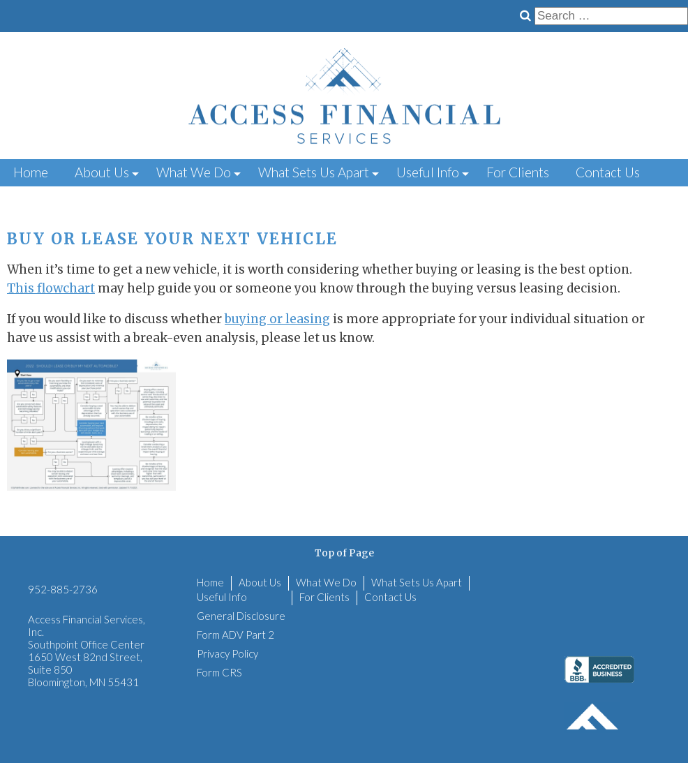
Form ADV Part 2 (235, 634)
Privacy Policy (227, 653)
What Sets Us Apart (313, 172)
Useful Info (427, 172)
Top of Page (344, 553)
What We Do (193, 172)
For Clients (517, 172)
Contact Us (608, 172)
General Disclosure (241, 615)
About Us (102, 172)
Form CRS (219, 672)
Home (30, 172)
